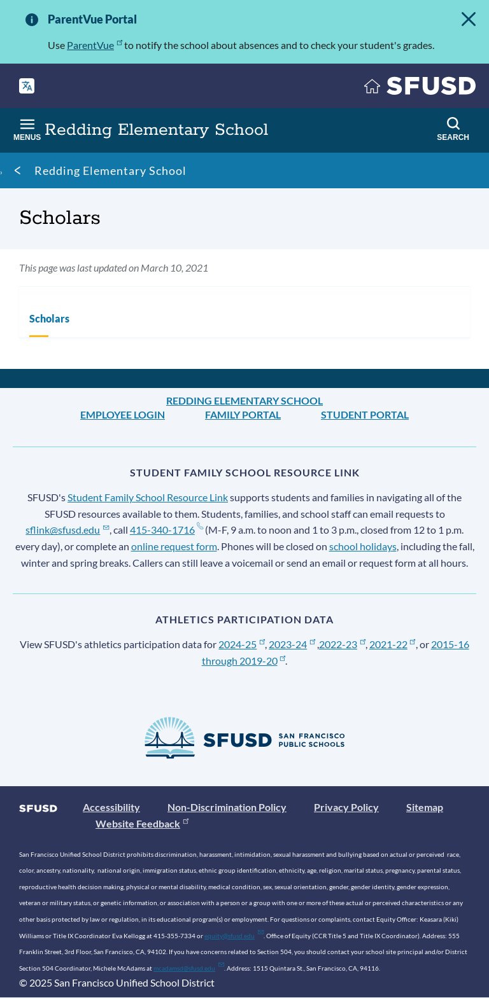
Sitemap (424, 807)
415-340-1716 (166, 529)
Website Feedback (142, 823)
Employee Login (122, 414)
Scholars (49, 318)
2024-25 (241, 644)
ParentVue (94, 45)
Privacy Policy (346, 807)
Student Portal (365, 414)
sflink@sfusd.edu (67, 529)
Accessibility (111, 807)
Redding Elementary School (110, 170)
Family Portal (243, 414)
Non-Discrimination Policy (227, 807)
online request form (174, 546)
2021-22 (392, 644)
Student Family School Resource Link (147, 497)
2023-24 (292, 644)
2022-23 (342, 644)
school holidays (363, 546)
